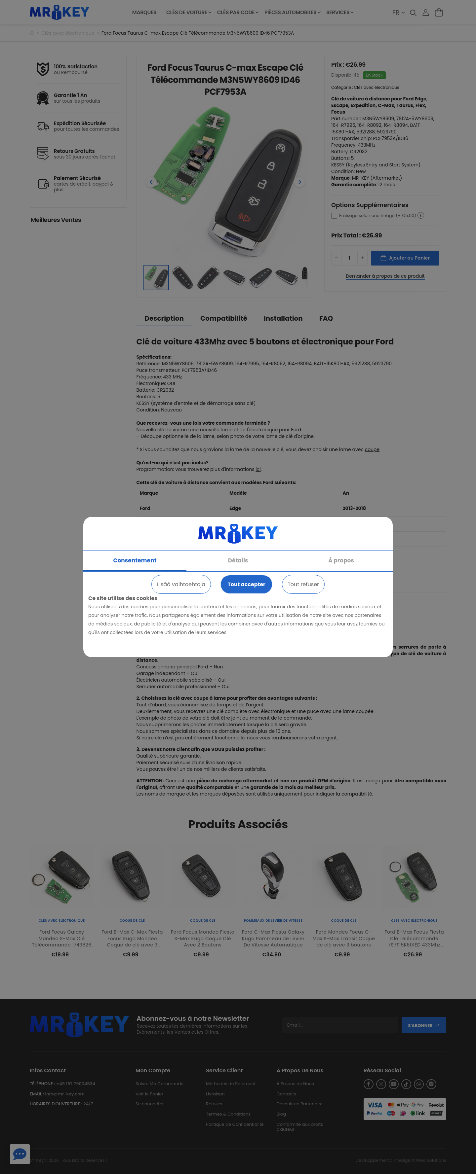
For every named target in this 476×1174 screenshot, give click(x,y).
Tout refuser (303, 584)
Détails (238, 560)
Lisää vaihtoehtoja (181, 584)
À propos (341, 560)
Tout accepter (246, 584)
